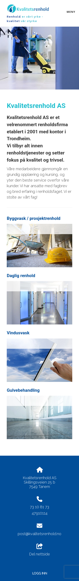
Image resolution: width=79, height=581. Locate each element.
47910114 (39, 513)
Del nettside (39, 549)
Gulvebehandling (23, 390)
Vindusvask (18, 332)
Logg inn (39, 573)
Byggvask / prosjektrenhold (33, 218)
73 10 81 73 (39, 507)
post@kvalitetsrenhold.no (39, 534)
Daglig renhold (21, 275)
